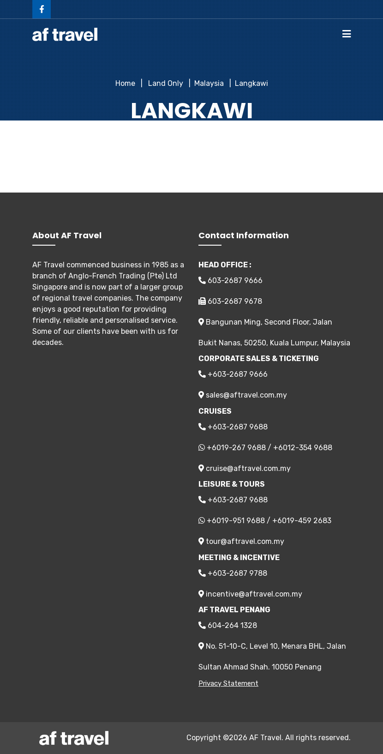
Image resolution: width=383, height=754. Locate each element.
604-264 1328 (227, 625)
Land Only (164, 83)
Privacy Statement (228, 683)
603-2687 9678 (230, 301)
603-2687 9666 (230, 280)
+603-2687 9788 (232, 573)
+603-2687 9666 (233, 374)
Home (125, 83)
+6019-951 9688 (236, 520)
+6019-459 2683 (301, 520)
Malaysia (209, 83)
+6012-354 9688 (302, 447)
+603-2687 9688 (233, 426)
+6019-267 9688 (236, 447)
